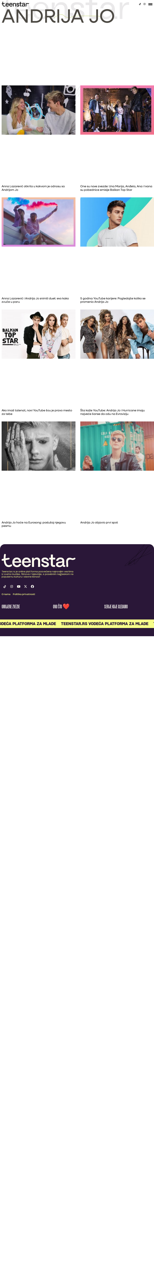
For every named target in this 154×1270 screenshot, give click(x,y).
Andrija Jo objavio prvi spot (99, 522)
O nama (6, 594)
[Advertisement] (77, 61)
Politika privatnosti (24, 594)
